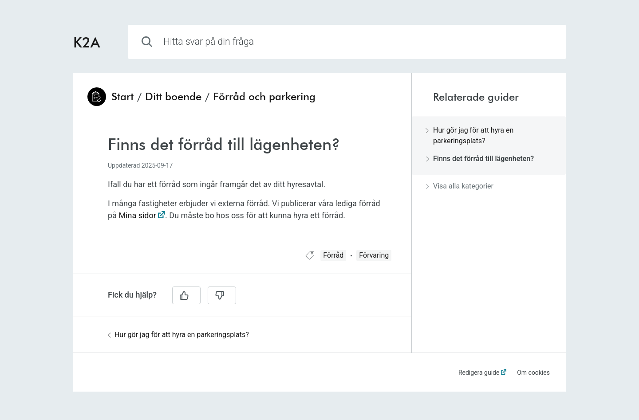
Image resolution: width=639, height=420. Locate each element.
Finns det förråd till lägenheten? (480, 158)
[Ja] (186, 295)
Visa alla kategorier (459, 186)
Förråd (333, 255)
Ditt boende (173, 96)
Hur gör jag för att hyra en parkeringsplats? (178, 334)
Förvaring (374, 255)
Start (122, 96)
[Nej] (222, 295)
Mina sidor (137, 215)
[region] (242, 188)
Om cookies (533, 372)
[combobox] (347, 42)
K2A (86, 42)
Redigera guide (479, 372)
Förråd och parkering (264, 96)
